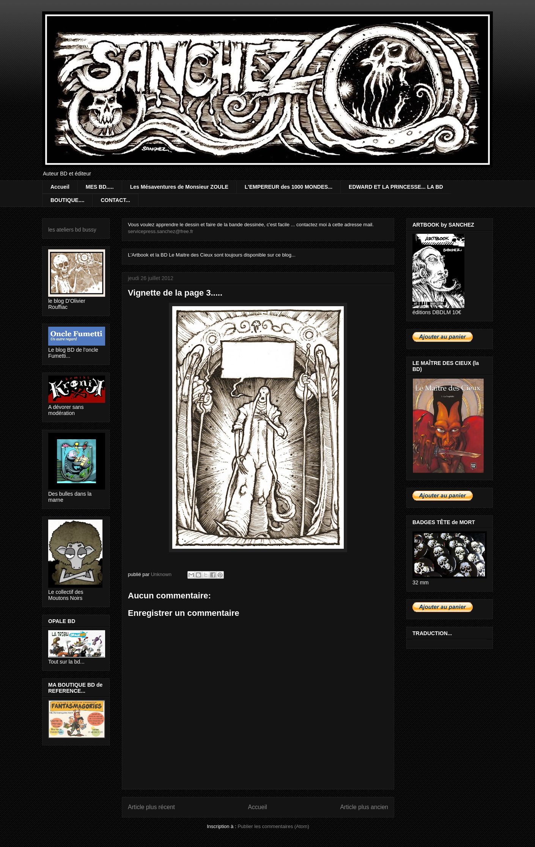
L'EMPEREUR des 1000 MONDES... (288, 187)
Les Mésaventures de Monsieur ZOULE (179, 187)
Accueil (59, 187)
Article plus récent (151, 807)
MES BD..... (100, 187)
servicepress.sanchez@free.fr (160, 231)
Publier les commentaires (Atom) (273, 826)
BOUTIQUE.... (67, 200)
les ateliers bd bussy (72, 230)
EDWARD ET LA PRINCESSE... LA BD (396, 187)
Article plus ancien (364, 807)
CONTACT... (115, 200)
